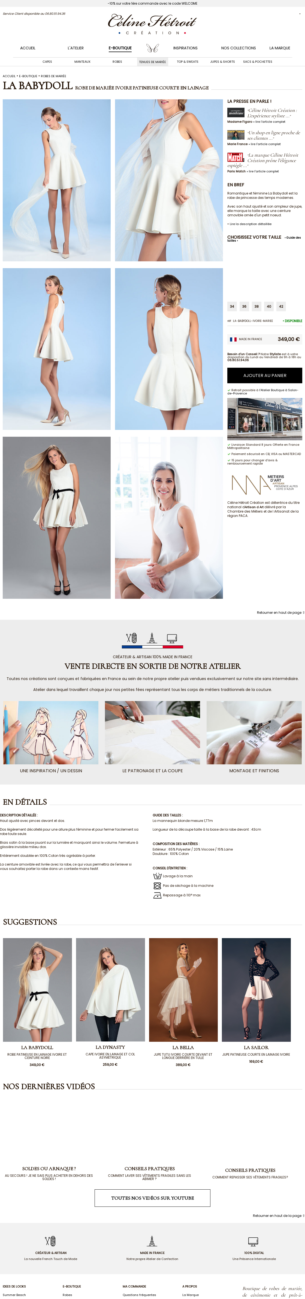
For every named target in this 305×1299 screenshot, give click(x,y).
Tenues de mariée (152, 61)
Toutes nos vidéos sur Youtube (152, 1198)
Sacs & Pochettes (257, 61)
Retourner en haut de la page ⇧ (279, 1215)
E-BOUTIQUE (120, 48)
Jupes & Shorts (222, 61)
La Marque (190, 1295)
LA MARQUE (280, 48)
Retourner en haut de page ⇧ (281, 612)
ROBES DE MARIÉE (53, 76)
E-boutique (28, 76)
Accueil (27, 48)
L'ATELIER (76, 48)
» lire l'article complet (269, 121)
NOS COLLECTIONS (238, 48)
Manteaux (82, 61)
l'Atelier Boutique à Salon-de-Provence (262, 392)
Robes (117, 61)
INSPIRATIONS (185, 48)
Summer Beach (14, 1295)
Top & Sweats (187, 61)
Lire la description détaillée (250, 224)
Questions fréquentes (139, 1295)
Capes (47, 61)
